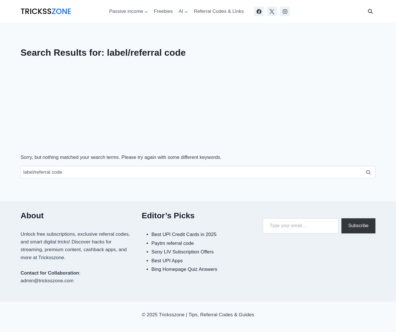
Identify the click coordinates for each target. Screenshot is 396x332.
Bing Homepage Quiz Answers (184, 269)
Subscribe (358, 225)
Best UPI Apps (167, 260)
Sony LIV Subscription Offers (182, 252)
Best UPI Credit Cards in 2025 (184, 234)
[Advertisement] (198, 109)
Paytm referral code (172, 243)
